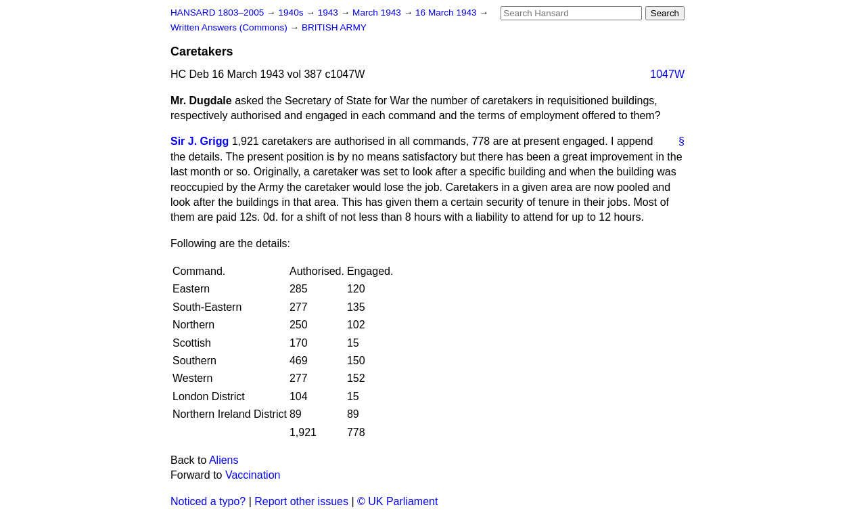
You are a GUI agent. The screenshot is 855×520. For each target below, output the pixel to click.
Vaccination (253, 475)
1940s (292, 12)
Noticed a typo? (208, 501)
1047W (667, 74)
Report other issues (301, 501)
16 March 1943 (447, 12)
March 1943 (378, 12)
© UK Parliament (397, 501)
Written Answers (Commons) (230, 27)
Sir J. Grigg (199, 141)
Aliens (224, 460)
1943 (329, 12)
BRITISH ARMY (334, 27)
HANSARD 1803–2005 (217, 12)
